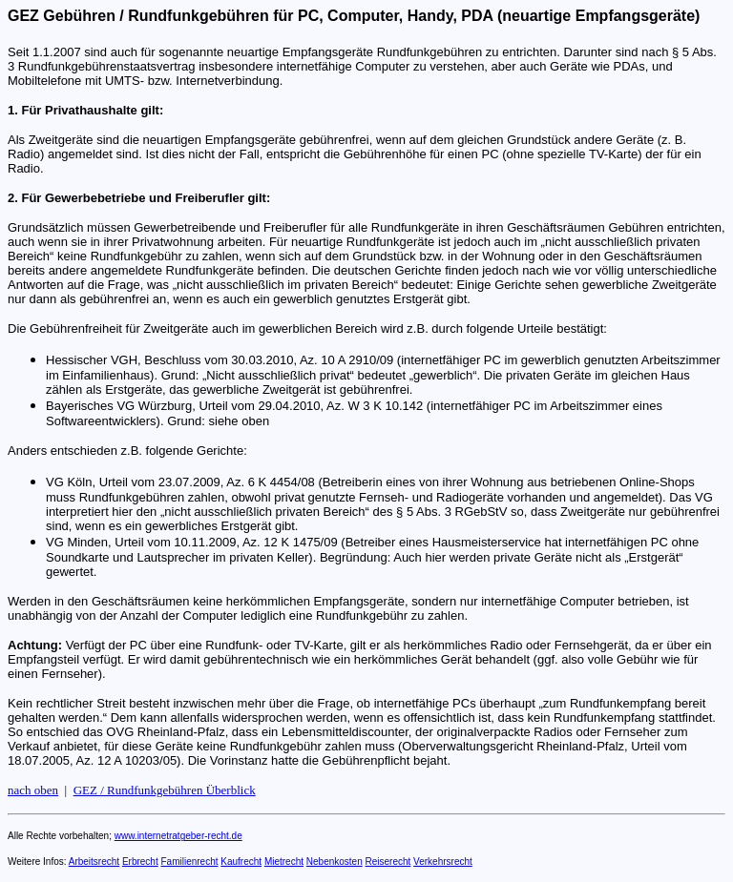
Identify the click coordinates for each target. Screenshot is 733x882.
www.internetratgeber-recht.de (178, 836)
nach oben (33, 790)
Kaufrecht (241, 861)
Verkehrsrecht (442, 861)
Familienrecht (189, 861)
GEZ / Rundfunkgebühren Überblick (164, 790)
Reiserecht (388, 861)
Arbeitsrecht (94, 861)
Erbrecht (140, 861)
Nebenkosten (334, 861)
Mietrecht (284, 861)
